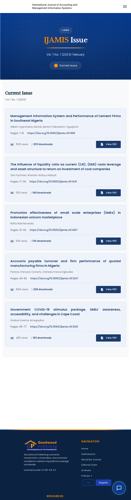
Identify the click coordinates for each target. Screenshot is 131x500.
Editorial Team (89, 464)
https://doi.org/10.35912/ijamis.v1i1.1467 (54, 230)
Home (84, 448)
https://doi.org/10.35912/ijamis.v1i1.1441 (53, 181)
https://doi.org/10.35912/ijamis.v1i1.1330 (54, 327)
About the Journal (91, 459)
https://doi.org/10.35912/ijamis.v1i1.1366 (51, 133)
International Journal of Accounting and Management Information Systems (54, 6)
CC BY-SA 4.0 (48, 470)
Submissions (88, 454)
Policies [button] (86, 475)
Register (103, 482)
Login (89, 482)
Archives (86, 470)
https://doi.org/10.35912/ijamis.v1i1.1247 (54, 278)
